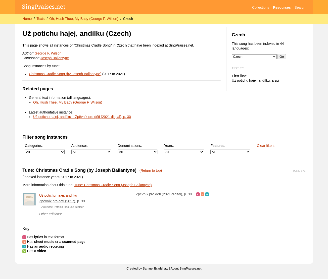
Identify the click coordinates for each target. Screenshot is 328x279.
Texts (41, 19)
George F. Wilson (48, 53)
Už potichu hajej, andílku (58, 195)
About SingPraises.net (186, 268)
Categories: (45, 149)
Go (282, 56)
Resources (282, 7)
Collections (260, 7)
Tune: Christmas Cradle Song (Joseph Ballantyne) (113, 185)
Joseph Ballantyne (55, 58)
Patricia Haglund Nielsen (69, 206)
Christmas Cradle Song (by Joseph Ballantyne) (65, 74)
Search (299, 7)
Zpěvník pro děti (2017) (57, 201)
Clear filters (266, 146)
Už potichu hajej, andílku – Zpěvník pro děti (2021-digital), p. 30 (82, 117)
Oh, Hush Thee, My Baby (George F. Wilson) (83, 19)
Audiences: (91, 149)
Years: (184, 149)
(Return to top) (151, 170)
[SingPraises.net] (43, 7)
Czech (128, 19)
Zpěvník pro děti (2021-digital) (159, 194)
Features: (230, 149)
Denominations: (137, 149)
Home (27, 19)
